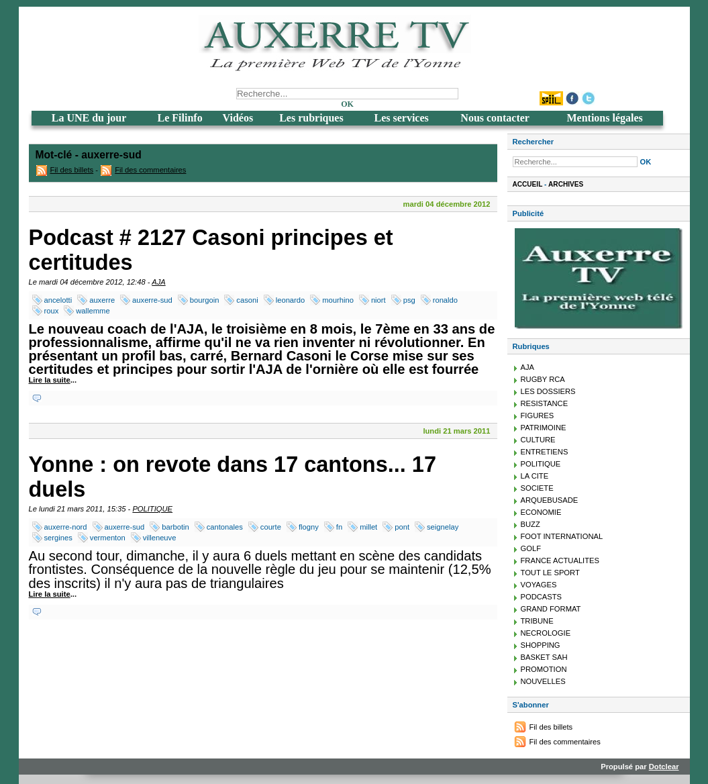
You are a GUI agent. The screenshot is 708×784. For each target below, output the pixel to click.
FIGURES (537, 415)
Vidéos (238, 118)
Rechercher (533, 142)
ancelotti (58, 300)
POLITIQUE (152, 509)
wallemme (92, 311)
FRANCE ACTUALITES (560, 560)
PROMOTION (544, 669)
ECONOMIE (541, 512)
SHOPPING (540, 645)
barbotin (175, 527)
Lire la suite (49, 380)
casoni (247, 300)
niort (378, 300)
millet (368, 527)
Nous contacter (494, 118)
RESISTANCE (544, 403)
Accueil (528, 184)
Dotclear (664, 767)
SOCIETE (537, 488)
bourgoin (204, 300)
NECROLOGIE (546, 633)
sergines (58, 538)
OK (347, 104)
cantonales (225, 527)
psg (409, 300)
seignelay (442, 527)
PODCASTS (541, 597)
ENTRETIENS (544, 452)
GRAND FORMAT (551, 609)
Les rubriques (311, 118)
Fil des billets (72, 170)
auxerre (102, 300)
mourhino (338, 300)
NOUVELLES (543, 681)
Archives (565, 184)
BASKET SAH (544, 657)
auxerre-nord (65, 527)
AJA (159, 282)
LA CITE (535, 476)
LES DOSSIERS (548, 391)
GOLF (531, 548)
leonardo (290, 300)
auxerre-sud (152, 300)
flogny (309, 527)
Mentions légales (604, 118)
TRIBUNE (537, 621)
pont (402, 527)
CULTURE (538, 440)
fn (339, 527)
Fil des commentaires (150, 170)
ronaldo (445, 300)
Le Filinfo (180, 118)
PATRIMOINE (543, 428)
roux (51, 311)
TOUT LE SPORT (550, 573)
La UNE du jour (89, 118)
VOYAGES (539, 585)
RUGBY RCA (543, 379)
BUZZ (530, 524)
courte (270, 527)
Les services (401, 118)
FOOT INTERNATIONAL (562, 536)
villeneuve (159, 538)
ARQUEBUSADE (549, 500)
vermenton (107, 538)
